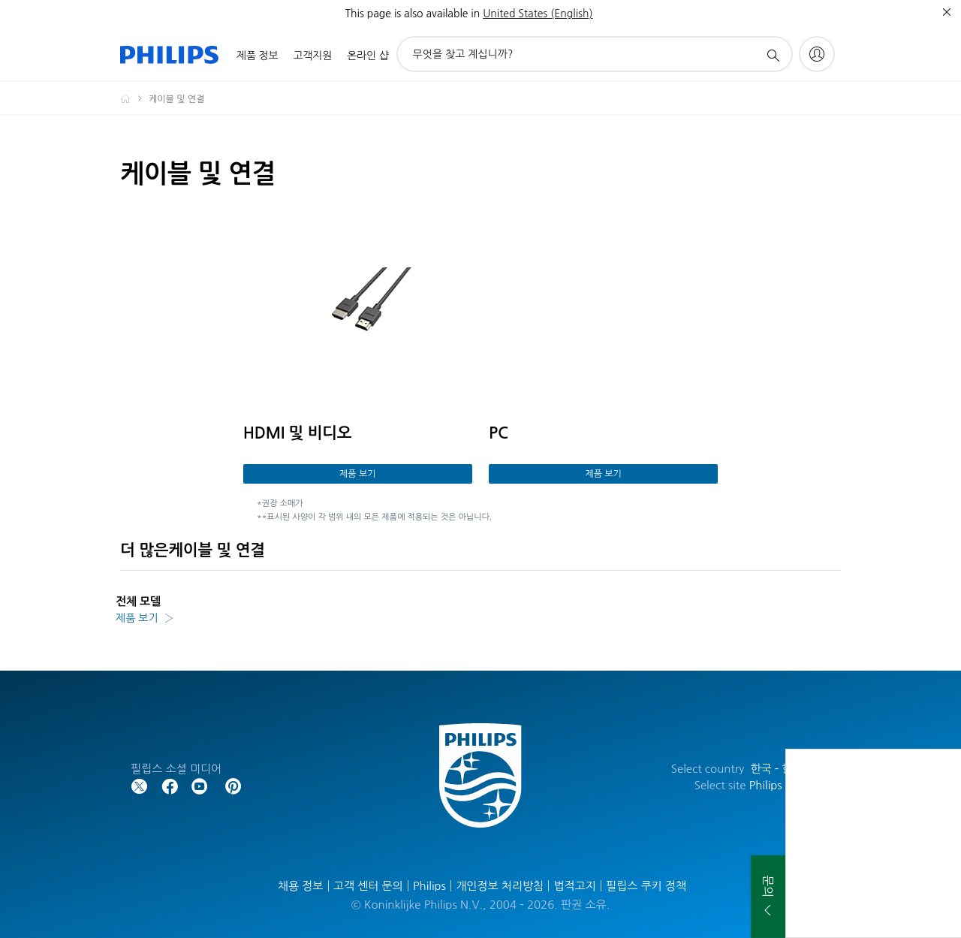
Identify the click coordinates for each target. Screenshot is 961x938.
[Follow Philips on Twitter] (140, 785)
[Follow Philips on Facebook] (170, 785)
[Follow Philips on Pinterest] (233, 785)
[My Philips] (817, 54)
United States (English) (537, 13)
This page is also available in (412, 13)
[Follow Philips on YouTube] (200, 785)
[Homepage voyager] (134, 98)
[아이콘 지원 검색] (773, 55)
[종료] (947, 12)
